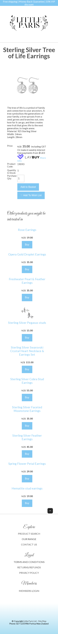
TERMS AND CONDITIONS (29, 561)
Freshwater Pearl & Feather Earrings (27, 280)
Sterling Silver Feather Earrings (27, 437)
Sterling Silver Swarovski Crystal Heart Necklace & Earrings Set (27, 351)
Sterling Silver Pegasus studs (27, 322)
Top (50, 510)
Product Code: (11, 165)
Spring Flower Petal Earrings (27, 463)
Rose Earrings (27, 230)
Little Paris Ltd (30, 621)
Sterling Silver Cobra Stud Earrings (27, 380)
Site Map (42, 621)
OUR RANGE (29, 539)
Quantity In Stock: (11, 171)
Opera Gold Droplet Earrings (27, 254)
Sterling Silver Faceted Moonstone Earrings (27, 409)
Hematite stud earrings (27, 488)
